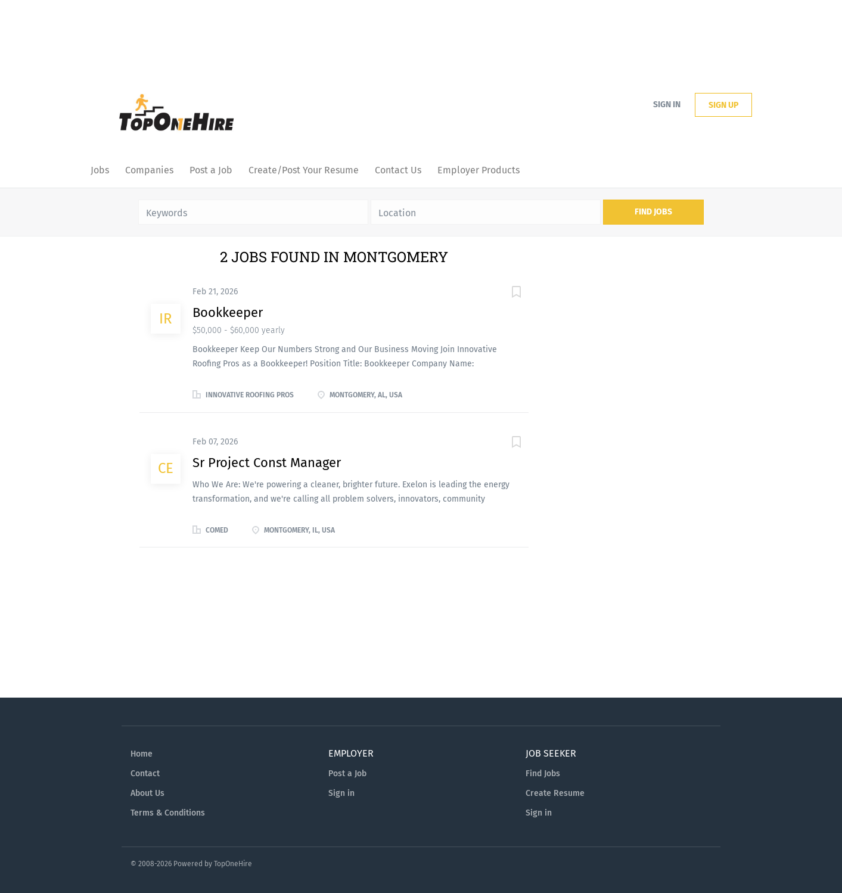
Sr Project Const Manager (266, 463)
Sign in (667, 104)
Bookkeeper (227, 312)
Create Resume (555, 793)
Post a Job (347, 773)
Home (142, 754)
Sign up (723, 105)
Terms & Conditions (168, 813)
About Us (147, 793)
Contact (145, 773)
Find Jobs (653, 212)
